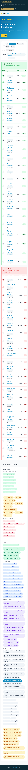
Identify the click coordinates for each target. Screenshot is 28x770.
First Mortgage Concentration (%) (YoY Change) (13, 660)
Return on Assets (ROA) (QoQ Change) (13, 593)
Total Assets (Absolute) (9, 700)
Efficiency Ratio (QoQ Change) (11, 566)
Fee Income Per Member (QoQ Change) (13, 575)
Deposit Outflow (8, 523)
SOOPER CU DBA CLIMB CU (10, 147)
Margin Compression (9, 526)
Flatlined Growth (8, 506)
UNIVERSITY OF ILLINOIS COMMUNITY (11, 418)
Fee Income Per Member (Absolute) (12, 572)
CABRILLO (9, 74)
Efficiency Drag (18, 503)
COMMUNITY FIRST (10, 339)
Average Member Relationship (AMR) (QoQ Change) (14, 607)
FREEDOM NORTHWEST (10, 88)
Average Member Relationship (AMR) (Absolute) (12, 602)
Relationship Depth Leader (10, 489)
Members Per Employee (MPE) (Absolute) (13, 627)
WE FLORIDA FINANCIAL (10, 221)
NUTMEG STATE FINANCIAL (11, 285)
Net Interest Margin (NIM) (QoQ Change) (13, 584)
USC (8, 163)
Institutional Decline (19, 523)
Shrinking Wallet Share (9, 532)
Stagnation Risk (7, 515)
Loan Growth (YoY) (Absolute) (11, 555)
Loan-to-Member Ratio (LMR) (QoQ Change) (12, 619)
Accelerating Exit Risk (9, 520)
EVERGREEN (10, 260)
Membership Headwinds (9, 529)
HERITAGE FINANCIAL (9, 293)
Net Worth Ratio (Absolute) (10, 738)
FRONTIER (9, 118)
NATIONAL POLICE (9, 132)
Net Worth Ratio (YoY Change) (11, 744)
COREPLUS (9, 80)
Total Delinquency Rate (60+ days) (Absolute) (12, 748)
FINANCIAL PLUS (11, 439)
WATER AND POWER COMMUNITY (10, 251)
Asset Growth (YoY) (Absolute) (11, 545)
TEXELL (9, 170)
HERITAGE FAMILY (9, 242)
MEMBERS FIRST (11, 388)
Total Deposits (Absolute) (10, 709)
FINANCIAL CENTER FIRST (9, 97)
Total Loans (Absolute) (9, 718)
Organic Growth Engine (9, 480)
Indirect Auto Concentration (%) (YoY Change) (13, 674)
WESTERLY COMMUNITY (10, 192)
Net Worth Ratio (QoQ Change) (11, 741)
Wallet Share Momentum (10, 492)
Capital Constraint (8, 497)
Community (12, 43)
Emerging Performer (8, 477)
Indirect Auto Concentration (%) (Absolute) (11, 665)
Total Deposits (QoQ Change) (11, 712)
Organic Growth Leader (9, 483)
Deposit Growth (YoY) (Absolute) (12, 552)
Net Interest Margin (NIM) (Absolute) (12, 581)
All (7, 43)
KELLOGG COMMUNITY (10, 454)
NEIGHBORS (10, 200)
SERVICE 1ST (10, 403)
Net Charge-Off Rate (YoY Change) (12, 735)
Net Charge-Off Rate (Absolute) (11, 729)
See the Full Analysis (7, 8)
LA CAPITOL (10, 206)
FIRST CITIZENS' (11, 426)
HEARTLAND (10, 323)
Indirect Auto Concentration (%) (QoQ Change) (13, 669)
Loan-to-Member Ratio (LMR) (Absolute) (13, 615)
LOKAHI (9, 375)
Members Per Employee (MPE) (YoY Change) (12, 635)
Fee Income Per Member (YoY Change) (13, 578)
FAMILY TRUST (9, 156)
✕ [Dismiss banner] (15, 8)
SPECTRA (9, 138)
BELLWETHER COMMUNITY (10, 446)
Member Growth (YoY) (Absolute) (12, 558)
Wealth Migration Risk (9, 535)
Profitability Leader (8, 486)
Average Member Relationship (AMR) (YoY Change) (14, 611)
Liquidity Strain (19, 512)
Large (7, 46)
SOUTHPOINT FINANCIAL (10, 367)
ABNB (8, 409)
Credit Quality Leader (9, 474)
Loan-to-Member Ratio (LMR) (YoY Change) (12, 623)
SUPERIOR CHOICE (9, 308)
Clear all (17, 58)
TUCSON (9, 432)
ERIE (8, 177)
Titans (12, 46)
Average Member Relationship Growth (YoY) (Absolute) (13, 548)
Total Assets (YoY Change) (10, 706)
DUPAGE (9, 381)
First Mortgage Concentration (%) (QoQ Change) (13, 656)
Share (4, 35)
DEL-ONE (9, 278)
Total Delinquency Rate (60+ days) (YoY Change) (13, 757)
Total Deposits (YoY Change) (11, 715)
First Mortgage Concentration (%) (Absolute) (12, 651)
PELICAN (9, 125)
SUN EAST (9, 301)
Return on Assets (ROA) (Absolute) (12, 590)
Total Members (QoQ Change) (11, 642)
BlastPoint (15, 767)
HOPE (8, 214)
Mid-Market (20, 43)
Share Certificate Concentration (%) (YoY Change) (14, 696)
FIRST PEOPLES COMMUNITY (10, 232)
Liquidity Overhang (8, 512)
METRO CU (9, 111)
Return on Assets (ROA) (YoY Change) (13, 596)
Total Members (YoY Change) (11, 645)
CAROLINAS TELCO (10, 331)
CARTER (9, 346)
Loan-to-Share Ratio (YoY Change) (12, 683)
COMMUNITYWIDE (11, 353)
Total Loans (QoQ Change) (10, 721)
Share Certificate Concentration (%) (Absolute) (12, 687)
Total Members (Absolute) (10, 639)
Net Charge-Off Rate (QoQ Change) (12, 732)
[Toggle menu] (25, 13)
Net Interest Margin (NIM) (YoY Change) (13, 587)
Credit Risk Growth (8, 503)
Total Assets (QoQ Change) (10, 703)
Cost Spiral (18, 497)
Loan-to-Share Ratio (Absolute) (11, 677)
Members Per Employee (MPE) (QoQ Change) (12, 631)
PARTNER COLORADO (10, 184)
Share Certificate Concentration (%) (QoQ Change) (14, 691)
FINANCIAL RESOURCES (10, 316)
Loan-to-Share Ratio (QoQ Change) (12, 680)
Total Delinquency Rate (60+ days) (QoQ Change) (13, 752)
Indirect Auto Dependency (10, 509)
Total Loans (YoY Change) (10, 724)
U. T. (8, 360)
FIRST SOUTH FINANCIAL (10, 395)
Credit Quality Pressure (9, 500)
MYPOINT (9, 105)
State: (3, 50)
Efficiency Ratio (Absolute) (10, 563)
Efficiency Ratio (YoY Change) (11, 569)
